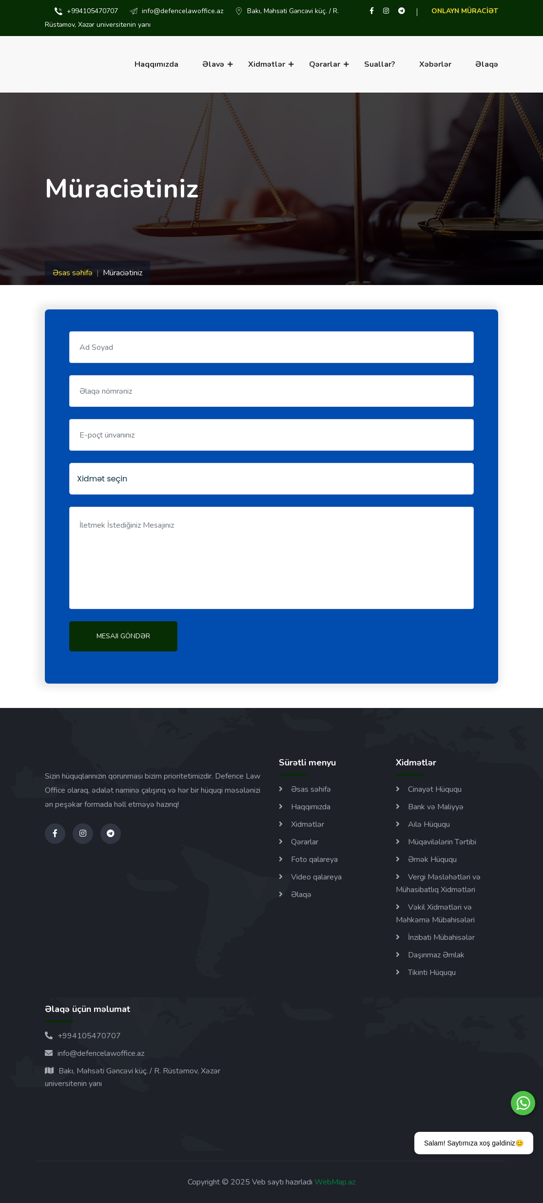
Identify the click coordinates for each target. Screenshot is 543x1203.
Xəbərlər (435, 64)
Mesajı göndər (123, 636)
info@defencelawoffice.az (94, 1053)
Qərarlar (324, 64)
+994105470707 (83, 1036)
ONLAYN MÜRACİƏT (464, 11)
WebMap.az (333, 1182)
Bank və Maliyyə (436, 807)
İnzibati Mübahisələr (441, 937)
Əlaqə (486, 64)
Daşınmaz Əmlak (436, 955)
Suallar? (379, 64)
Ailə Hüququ (429, 824)
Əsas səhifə (73, 272)
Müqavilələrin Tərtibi (442, 842)
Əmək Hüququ (432, 859)
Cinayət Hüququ (435, 789)
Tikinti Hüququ (432, 972)
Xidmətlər (266, 64)
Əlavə (213, 64)
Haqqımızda (156, 64)
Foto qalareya (314, 859)
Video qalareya (316, 877)
